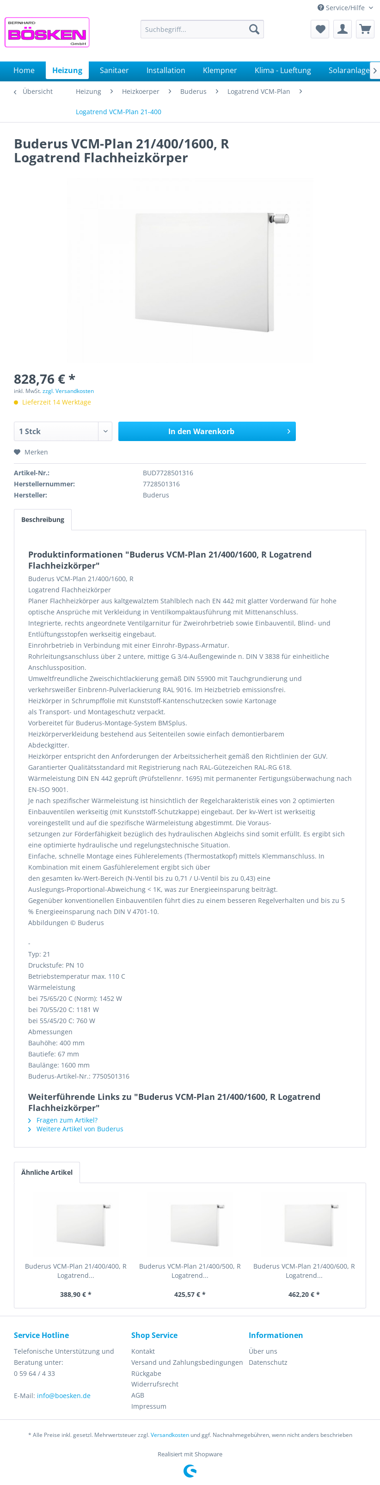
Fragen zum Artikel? (63, 1120)
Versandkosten (170, 1435)
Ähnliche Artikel (47, 1172)
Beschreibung (42, 519)
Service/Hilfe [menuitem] (342, 7)
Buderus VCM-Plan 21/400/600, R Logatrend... (304, 1271)
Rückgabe (146, 1373)
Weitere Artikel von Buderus (75, 1128)
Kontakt (143, 1351)
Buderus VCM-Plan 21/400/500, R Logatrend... (190, 1271)
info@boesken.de (64, 1395)
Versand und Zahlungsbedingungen (187, 1362)
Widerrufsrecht (154, 1384)
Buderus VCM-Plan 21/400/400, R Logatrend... (76, 1271)
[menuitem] (202, 29)
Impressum (148, 1406)
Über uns (263, 1351)
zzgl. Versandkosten (68, 391)
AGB (137, 1395)
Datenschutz (268, 1362)
